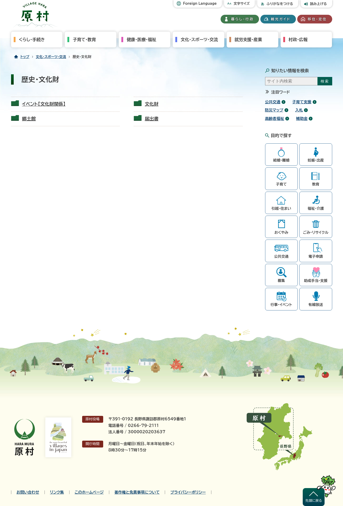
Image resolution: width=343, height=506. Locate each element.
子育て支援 (301, 102)
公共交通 (272, 102)
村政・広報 (298, 39)
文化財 (151, 104)
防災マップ (274, 110)
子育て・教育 (84, 39)
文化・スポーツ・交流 (199, 39)
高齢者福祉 (274, 118)
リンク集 (57, 492)
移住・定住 (317, 19)
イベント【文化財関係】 (44, 104)
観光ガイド (280, 19)
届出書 (151, 118)
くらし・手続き (32, 39)
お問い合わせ (28, 492)
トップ (25, 57)
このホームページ (89, 492)
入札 (299, 110)
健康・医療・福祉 (141, 39)
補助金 (302, 118)
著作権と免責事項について (137, 492)
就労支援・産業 (248, 39)
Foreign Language (200, 3)
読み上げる (318, 4)
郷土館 (29, 118)
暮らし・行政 (242, 19)
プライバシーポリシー (188, 492)
